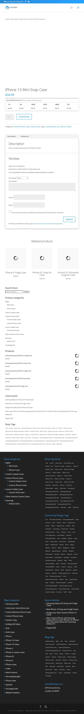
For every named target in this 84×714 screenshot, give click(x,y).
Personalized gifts (13, 677)
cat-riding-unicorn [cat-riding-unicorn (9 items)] (50, 535)
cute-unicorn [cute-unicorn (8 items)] (63, 541)
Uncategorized (10, 345)
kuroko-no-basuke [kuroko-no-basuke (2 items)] (51, 560)
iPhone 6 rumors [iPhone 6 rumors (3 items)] (50, 663)
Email (11, 205)
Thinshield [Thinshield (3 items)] (48, 676)
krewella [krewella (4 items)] (74, 557)
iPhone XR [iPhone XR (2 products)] (8, 437)
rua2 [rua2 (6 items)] (65, 576)
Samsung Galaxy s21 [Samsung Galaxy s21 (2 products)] (39, 440)
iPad (7, 628)
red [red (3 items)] (47, 576)
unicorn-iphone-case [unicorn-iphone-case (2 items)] (51, 589)
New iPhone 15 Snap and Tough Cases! (17, 403)
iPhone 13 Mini (66, 127)
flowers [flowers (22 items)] (48, 548)
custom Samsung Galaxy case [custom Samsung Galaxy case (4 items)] (53, 650)
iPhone (8, 636)
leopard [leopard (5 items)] (60, 560)
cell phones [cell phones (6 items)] (72, 641)
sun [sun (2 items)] (67, 579)
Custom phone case (52, 127)
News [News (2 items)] (73, 666)
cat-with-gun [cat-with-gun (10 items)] (61, 535)
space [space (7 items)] (61, 579)
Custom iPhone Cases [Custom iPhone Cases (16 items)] (51, 647)
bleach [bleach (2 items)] (69, 526)
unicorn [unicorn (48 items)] (71, 582)
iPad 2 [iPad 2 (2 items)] (51, 654)
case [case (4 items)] (70, 532)
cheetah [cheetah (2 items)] (69, 535)
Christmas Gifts (12, 604)
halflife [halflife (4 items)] (65, 551)
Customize (24, 116)
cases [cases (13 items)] (66, 641)
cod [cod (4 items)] (59, 538)
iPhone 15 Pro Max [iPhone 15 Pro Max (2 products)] (53, 434)
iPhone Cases (23, 19)
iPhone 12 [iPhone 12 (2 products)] (54, 428)
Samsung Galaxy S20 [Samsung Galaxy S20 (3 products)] (59, 437)
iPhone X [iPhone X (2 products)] (74, 434)
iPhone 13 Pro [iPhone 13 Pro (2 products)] (43, 431)
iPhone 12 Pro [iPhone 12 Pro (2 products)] (9, 431)
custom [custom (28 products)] (11, 428)
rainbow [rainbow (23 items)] (54, 573)
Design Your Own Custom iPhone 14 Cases (19, 407)
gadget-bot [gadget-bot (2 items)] (66, 548)
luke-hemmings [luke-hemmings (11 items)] (50, 563)
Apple (16, 19)
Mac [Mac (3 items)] (47, 666)
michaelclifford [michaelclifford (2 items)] (50, 567)
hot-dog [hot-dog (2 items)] (57, 554)
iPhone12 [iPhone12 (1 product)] (60, 428)
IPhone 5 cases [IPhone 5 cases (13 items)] (62, 657)
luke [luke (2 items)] (71, 560)
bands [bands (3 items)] (47, 526)
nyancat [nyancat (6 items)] (70, 567)
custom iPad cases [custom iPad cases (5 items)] (73, 644)
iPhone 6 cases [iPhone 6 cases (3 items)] (73, 660)
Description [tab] (12, 136)
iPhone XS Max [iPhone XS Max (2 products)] (15, 437)
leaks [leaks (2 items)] (74, 663)
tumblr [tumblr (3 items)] (52, 582)
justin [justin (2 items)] (76, 554)
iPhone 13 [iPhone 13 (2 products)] (27, 431)
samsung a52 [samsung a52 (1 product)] (35, 437)
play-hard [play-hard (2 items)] (68, 570)
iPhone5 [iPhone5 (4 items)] (54, 657)
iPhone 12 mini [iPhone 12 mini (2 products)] (68, 428)
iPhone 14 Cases (12, 640)
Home (7, 19)
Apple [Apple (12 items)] (57, 641)
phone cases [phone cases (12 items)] (49, 669)
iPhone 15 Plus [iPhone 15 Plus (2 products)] (35, 434)
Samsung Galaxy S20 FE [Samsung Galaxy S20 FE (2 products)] (71, 437)
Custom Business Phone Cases (18, 612)
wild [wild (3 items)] (65, 592)
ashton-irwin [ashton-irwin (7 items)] (71, 522)
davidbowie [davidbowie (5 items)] (72, 541)
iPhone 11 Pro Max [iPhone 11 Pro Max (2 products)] (46, 428)
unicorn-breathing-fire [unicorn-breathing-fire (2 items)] (52, 585)
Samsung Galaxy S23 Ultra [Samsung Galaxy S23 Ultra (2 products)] (38, 443)
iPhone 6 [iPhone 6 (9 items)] (65, 660)
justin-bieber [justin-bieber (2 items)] (49, 557)
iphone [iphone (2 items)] (63, 554)
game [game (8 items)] (73, 548)
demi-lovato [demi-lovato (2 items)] (54, 544)
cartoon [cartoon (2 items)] (64, 532)
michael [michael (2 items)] (64, 563)
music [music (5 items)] (58, 567)
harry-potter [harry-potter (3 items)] (49, 554)
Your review (13, 181)
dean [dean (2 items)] (47, 544)
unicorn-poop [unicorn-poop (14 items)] (75, 589)
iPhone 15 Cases (12, 644)
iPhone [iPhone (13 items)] (61, 654)
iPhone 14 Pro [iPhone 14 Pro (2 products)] (9, 434)
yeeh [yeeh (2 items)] (70, 592)
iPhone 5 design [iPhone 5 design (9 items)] (71, 657)
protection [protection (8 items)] (62, 669)
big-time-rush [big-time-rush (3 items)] (61, 526)
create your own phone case (17, 608)
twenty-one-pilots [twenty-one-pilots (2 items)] (61, 582)
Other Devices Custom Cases (14, 334)
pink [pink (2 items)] (63, 570)
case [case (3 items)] (61, 641)
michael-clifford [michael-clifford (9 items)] (73, 563)
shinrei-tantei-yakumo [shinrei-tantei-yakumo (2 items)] (52, 579)
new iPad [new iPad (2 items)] (68, 666)
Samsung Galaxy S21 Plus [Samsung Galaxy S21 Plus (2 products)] (52, 440)
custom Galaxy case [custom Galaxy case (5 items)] (61, 644)
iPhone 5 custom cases (15, 652)
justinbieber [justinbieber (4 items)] (58, 557)
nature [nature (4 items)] (64, 567)
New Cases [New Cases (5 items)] (52, 666)
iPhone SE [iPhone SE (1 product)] (61, 434)
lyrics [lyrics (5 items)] (58, 563)
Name (11, 197)
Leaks (8, 669)
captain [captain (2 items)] (73, 529)
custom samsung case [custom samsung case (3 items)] (64, 647)
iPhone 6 (9, 661)
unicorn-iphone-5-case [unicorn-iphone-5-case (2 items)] (66, 585)
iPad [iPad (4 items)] (47, 654)
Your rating (13, 178)
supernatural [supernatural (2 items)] (73, 579)
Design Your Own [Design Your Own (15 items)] (67, 650)
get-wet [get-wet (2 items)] (48, 551)
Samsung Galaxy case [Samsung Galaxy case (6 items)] (51, 672)
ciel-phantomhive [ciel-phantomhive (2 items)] (50, 538)
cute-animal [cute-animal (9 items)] (54, 541)
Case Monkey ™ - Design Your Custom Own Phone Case (31, 710)
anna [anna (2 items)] (64, 522)
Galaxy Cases (11, 341)
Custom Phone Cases (12, 316)
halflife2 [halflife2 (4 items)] (71, 551)
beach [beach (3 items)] (53, 526)
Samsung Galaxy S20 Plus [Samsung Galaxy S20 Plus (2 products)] (12, 440)
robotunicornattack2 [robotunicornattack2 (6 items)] (56, 576)
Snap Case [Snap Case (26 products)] (48, 443)
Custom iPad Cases (13, 330)
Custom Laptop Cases (12, 312)
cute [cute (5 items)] (47, 541)
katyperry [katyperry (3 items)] (66, 557)
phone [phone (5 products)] (22, 437)
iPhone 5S (10, 656)
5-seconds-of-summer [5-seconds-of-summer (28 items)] (55, 519)
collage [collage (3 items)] (64, 538)
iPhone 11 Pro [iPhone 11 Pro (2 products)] (36, 428)
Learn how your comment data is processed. (48, 224)
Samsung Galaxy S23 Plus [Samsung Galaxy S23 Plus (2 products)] (23, 443)
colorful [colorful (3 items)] (70, 538)
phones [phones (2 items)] (56, 669)
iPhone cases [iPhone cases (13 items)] (67, 663)
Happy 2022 (9, 418)
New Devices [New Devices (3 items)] (60, 666)
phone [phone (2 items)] (57, 570)
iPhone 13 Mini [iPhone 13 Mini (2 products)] (35, 431)
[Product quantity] (9, 117)
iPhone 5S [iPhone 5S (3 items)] (58, 660)
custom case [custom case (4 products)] (17, 428)
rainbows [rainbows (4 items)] (75, 573)
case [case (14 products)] (7, 428)
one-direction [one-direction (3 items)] (49, 570)
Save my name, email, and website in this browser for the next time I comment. (38, 213)
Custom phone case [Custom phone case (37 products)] (26, 428)
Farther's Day (11, 620)
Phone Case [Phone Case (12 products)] (28, 437)
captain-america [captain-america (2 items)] (50, 532)
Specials (9, 685)
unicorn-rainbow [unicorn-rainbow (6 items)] (50, 592)
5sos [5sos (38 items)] (77, 519)
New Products (11, 673)
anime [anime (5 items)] (59, 522)
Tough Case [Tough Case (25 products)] (59, 443)
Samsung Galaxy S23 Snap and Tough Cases (19, 400)
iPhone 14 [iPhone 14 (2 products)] (61, 431)
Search (26, 292)
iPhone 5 (9, 648)
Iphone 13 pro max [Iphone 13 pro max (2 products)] (53, 431)
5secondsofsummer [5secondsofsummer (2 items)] (69, 519)
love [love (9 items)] (66, 560)
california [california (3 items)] (48, 529)
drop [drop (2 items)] (74, 650)
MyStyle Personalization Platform (66, 710)
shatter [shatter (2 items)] (60, 672)
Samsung (8, 338)
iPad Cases (10, 305)
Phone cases (11, 681)
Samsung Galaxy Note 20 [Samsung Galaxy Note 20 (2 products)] (46, 437)
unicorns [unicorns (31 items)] (59, 592)
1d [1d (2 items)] (47, 519)
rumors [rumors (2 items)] (68, 669)
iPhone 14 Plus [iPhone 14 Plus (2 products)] (69, 431)
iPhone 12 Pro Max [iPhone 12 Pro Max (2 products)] (19, 431)
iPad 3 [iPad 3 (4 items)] (56, 654)
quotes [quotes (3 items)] (48, 573)
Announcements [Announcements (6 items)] (50, 641)
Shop (11, 19)
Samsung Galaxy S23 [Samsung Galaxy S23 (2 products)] (11, 443)
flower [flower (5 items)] (72, 544)
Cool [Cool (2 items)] (76, 538)
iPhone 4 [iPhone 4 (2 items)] (67, 654)
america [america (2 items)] (48, 522)
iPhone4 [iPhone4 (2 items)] (73, 654)
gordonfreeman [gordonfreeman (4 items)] (57, 551)
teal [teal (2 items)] (47, 582)
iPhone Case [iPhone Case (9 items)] (59, 663)
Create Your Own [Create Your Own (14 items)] (50, 644)
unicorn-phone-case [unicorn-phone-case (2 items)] (64, 589)
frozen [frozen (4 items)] (54, 548)
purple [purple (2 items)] (75, 570)
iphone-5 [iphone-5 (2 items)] (70, 554)
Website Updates (13, 693)
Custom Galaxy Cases (14, 319)
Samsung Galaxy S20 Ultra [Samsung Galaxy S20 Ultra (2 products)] (26, 440)
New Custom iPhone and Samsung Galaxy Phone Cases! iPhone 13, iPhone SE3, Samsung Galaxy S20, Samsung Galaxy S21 (62, 621)
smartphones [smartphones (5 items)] (67, 672)
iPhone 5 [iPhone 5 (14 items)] (48, 657)
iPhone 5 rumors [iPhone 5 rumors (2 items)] (50, 660)
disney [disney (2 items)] (62, 544)
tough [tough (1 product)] (53, 443)
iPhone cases (11, 665)
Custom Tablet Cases (12, 327)
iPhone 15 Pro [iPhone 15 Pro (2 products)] (43, 434)
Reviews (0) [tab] (24, 136)
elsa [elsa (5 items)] (67, 544)
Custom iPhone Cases (22, 127)
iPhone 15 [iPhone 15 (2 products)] (27, 434)
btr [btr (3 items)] (74, 526)
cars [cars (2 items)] (58, 532)
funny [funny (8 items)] (59, 548)
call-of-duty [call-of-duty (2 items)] (57, 529)
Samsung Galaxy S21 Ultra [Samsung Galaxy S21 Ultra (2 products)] (67, 440)
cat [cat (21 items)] (74, 532)
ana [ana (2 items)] (54, 522)
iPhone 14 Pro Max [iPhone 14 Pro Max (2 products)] (19, 434)
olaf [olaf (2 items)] (76, 567)
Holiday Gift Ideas (13, 624)
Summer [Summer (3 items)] (75, 672)
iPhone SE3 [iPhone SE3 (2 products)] (68, 434)
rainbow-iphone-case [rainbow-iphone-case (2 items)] (64, 573)
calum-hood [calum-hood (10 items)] (65, 529)
